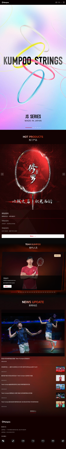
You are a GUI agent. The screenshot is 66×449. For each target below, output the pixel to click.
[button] (28, 127)
